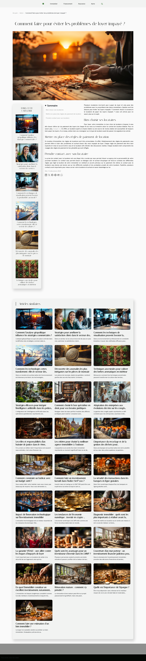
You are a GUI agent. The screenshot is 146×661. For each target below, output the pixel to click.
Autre (93, 4)
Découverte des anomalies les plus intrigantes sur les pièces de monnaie (27, 253)
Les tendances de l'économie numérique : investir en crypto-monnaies (69, 517)
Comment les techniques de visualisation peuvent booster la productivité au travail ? (27, 195)
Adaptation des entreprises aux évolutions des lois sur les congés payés (109, 408)
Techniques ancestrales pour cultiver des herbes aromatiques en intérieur (27, 282)
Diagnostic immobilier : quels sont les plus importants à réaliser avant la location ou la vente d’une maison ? (111, 517)
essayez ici (57, 129)
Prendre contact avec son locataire (57, 118)
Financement (68, 4)
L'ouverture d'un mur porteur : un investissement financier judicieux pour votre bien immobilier (112, 554)
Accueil (15, 13)
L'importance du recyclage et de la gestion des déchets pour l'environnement (110, 444)
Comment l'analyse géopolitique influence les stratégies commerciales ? (27, 137)
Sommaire (52, 105)
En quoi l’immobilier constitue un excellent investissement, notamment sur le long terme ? (33, 590)
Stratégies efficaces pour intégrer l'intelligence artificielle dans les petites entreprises (33, 408)
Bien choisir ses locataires (55, 110)
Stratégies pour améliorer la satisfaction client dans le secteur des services (26, 166)
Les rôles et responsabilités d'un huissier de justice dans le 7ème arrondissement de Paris (30, 444)
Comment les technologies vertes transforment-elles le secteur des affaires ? (27, 224)
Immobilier (54, 4)
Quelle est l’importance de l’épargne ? (111, 587)
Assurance (81, 4)
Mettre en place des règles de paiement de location (63, 114)
